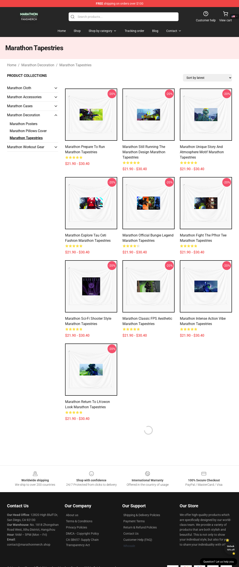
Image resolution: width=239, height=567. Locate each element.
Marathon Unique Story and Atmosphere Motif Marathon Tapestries (202, 152)
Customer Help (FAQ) (137, 539)
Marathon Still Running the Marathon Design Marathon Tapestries (143, 152)
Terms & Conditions (79, 521)
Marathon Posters (23, 124)
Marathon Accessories (24, 97)
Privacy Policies (76, 527)
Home (11, 65)
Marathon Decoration (37, 65)
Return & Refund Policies (140, 527)
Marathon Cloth (19, 88)
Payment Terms (134, 521)
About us (72, 515)
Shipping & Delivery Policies (141, 515)
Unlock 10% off (231, 548)
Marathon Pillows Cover (28, 131)
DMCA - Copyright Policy (82, 533)
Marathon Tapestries (75, 65)
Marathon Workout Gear (25, 147)
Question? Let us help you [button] (218, 561)
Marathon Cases (20, 106)
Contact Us (131, 533)
